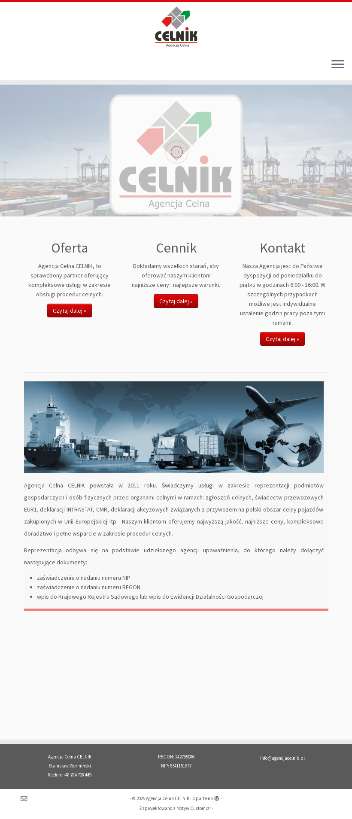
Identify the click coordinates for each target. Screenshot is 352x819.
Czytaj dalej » (69, 310)
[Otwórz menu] (337, 64)
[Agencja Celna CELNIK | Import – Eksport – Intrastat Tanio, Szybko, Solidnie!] (176, 26)
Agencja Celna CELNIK (167, 798)
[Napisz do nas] (27, 798)
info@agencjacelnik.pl (282, 758)
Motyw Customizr (193, 808)
